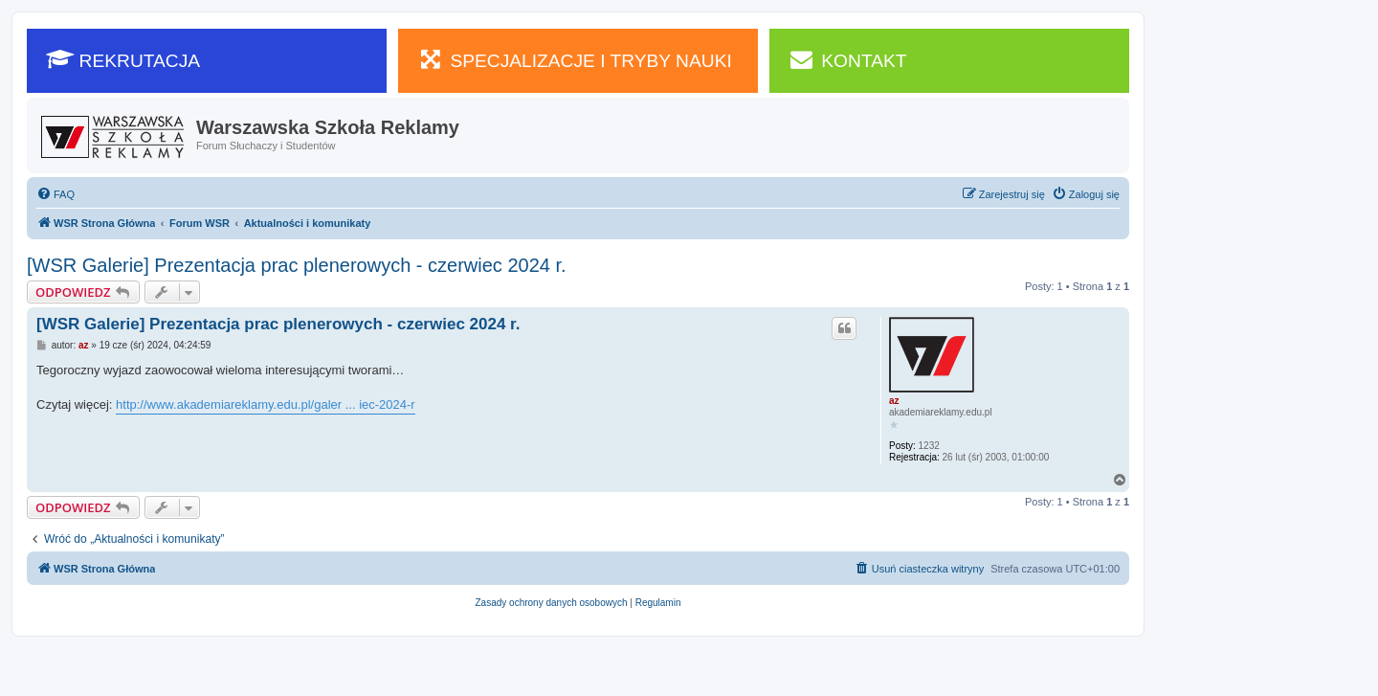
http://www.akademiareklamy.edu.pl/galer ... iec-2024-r (265, 404)
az (894, 400)
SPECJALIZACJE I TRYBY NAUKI (574, 59)
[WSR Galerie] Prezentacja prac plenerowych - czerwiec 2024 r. (297, 265)
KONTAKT (848, 59)
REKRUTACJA (123, 59)
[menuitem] (55, 194)
